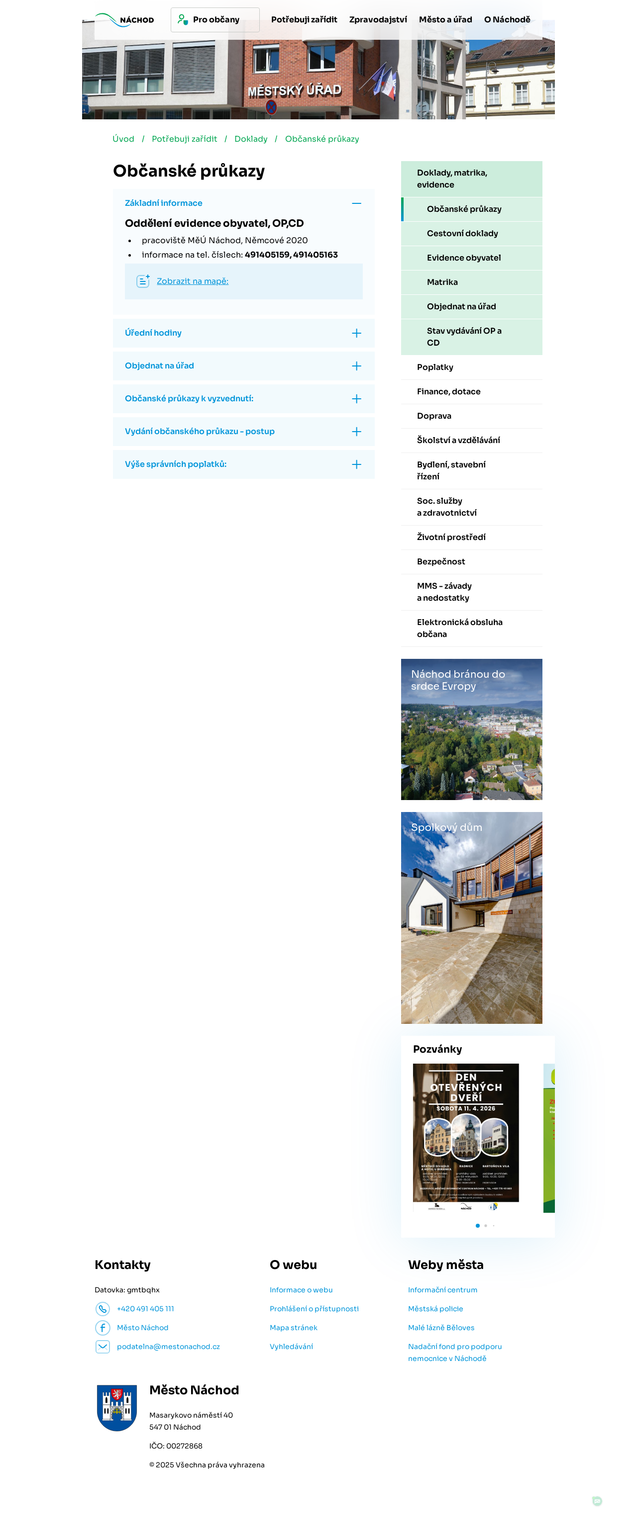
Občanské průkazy (328, 141)
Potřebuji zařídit (186, 141)
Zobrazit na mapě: (192, 283)
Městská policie (435, 1310)
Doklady (255, 141)
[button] (478, 1228)
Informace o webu (301, 1291)
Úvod (124, 141)
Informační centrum (443, 1291)
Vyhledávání (291, 1348)
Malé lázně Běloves (441, 1329)
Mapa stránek (294, 1329)
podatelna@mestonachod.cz (168, 1348)
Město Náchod (143, 1329)
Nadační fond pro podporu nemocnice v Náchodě (455, 1354)
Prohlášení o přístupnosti (314, 1310)
